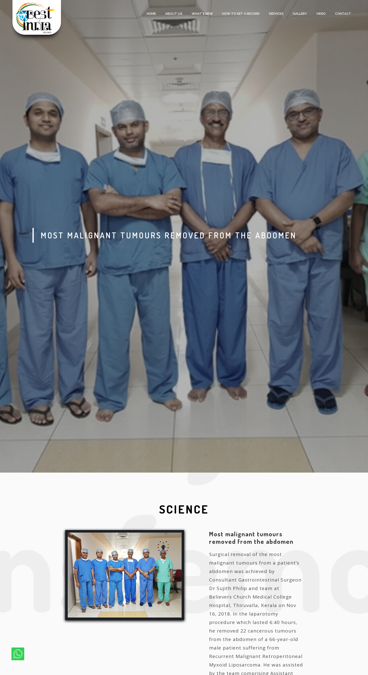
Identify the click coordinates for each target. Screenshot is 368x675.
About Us (173, 13)
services (276, 13)
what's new (202, 13)
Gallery (300, 13)
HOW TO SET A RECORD (241, 13)
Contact (343, 13)
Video (321, 13)
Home (151, 13)
